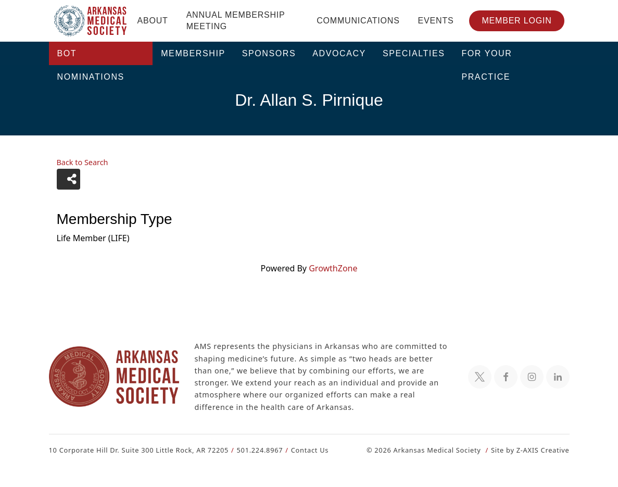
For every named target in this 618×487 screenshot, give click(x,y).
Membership (193, 53)
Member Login (516, 20)
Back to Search (82, 162)
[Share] (68, 179)
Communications (358, 20)
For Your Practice (486, 57)
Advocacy (339, 53)
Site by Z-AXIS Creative (530, 450)
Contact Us (303, 450)
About (152, 20)
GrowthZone (333, 268)
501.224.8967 (255, 450)
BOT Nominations (90, 57)
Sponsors (269, 53)
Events (436, 20)
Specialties (414, 53)
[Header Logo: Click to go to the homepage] (90, 20)
